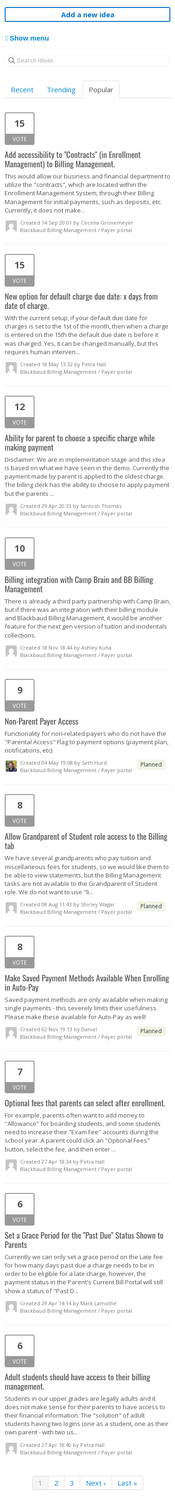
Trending (61, 89)
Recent (22, 89)
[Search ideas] (87, 61)
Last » (127, 1482)
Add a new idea (87, 14)
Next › (96, 1482)
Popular (101, 89)
